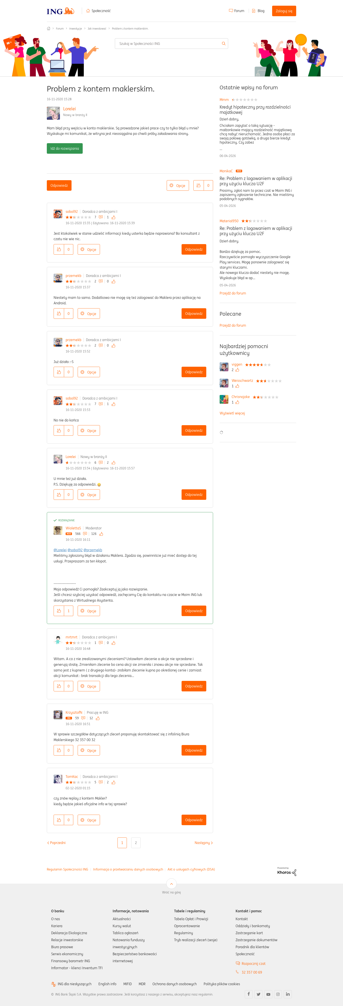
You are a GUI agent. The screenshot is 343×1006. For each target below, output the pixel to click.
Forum (239, 11)
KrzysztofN (74, 712)
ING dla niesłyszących (74, 984)
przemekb (73, 275)
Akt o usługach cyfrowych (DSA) (191, 869)
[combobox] (171, 43)
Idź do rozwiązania (65, 148)
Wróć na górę (171, 892)
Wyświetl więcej (232, 413)
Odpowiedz (59, 185)
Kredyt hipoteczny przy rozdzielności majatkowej (255, 109)
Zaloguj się (284, 11)
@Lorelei (60, 550)
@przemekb (93, 550)
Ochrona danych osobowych (174, 984)
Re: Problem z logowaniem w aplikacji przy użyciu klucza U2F (256, 181)
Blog (261, 11)
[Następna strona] (202, 842)
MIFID (127, 984)
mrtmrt (71, 637)
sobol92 (72, 211)
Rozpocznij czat (254, 963)
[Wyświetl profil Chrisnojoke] (242, 397)
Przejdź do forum (233, 293)
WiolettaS (73, 528)
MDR (142, 984)
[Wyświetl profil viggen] (238, 364)
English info (107, 984)
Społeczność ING (48, 28)
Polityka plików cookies (222, 984)
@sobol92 (75, 550)
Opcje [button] (180, 185)
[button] (198, 185)
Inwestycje (75, 28)
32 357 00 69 (252, 972)
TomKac (72, 776)
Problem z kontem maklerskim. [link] (130, 28)
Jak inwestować (97, 28)
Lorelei (69, 108)
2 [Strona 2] (136, 842)
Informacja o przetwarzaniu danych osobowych (128, 869)
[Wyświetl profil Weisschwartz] (243, 380)
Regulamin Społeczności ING (67, 869)
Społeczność (101, 11)
